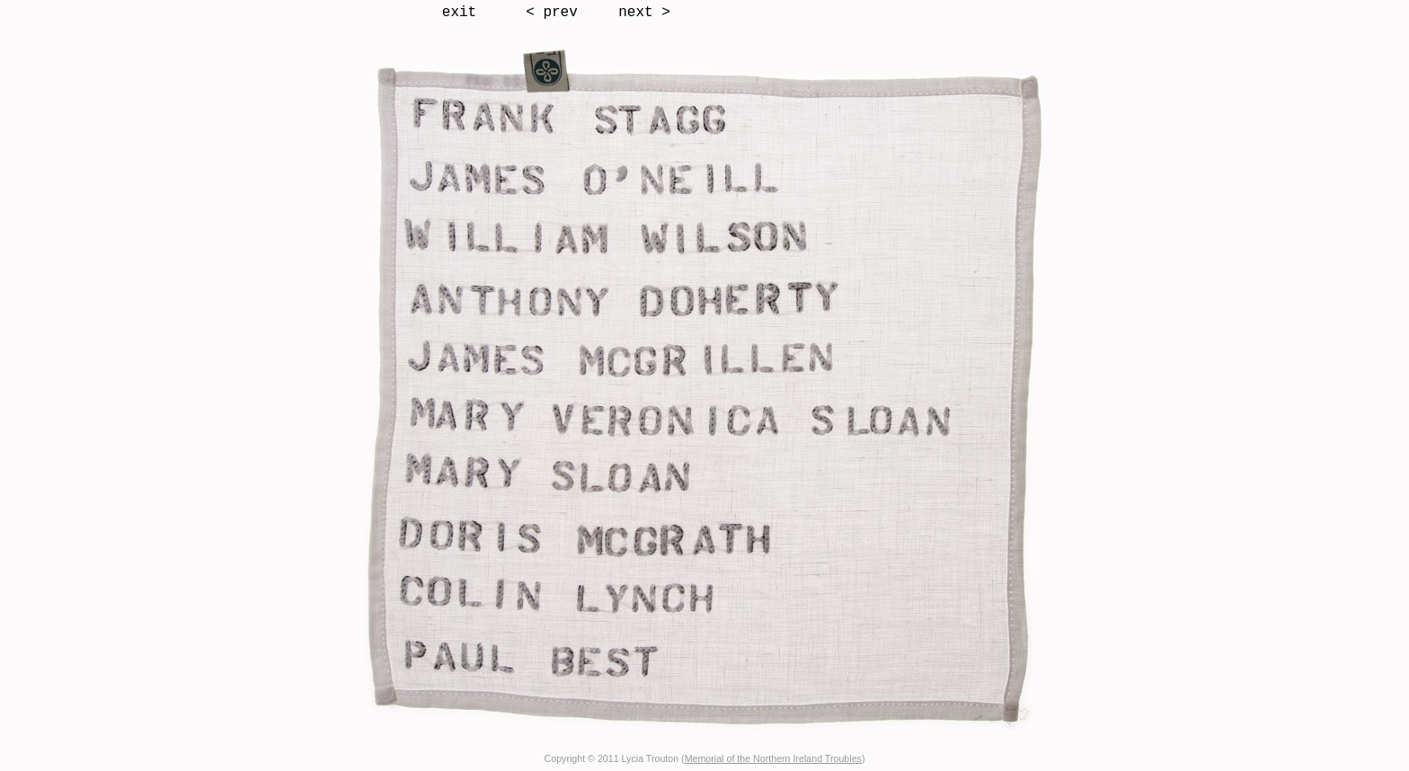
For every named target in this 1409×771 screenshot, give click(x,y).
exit (459, 12)
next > (644, 12)
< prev (552, 12)
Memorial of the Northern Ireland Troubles (773, 758)
